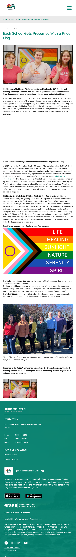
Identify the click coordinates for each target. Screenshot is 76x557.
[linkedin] (19, 543)
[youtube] (26, 543)
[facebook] (6, 543)
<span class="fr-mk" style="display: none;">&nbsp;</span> (38, 137)
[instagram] (12, 543)
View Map (7, 428)
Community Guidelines (12, 548)
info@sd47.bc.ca (21, 442)
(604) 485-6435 (21, 438)
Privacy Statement (11, 550)
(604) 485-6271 (21, 435)
